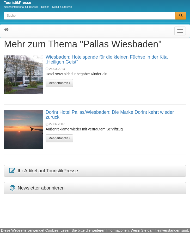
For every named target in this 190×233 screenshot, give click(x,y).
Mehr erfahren (59, 83)
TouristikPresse (17, 3)
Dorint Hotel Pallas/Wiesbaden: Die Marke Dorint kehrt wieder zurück (110, 115)
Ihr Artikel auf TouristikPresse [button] (43, 170)
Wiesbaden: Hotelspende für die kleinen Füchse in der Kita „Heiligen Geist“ (107, 59)
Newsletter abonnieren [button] (36, 188)
